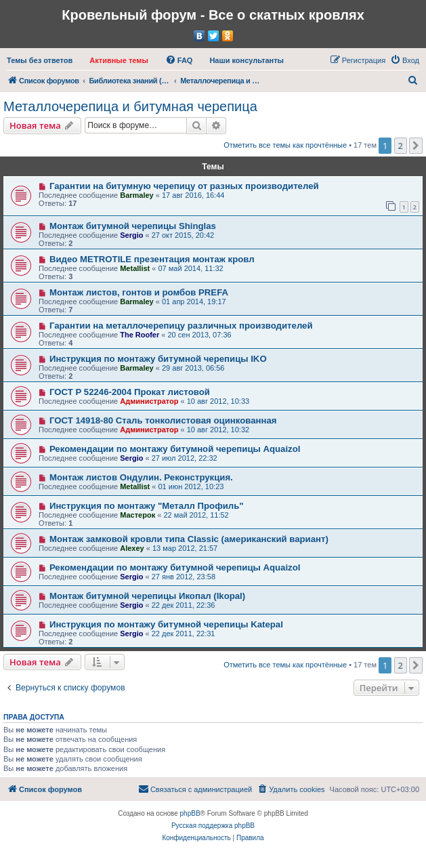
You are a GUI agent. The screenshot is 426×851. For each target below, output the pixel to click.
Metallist (135, 268)
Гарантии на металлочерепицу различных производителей (181, 325)
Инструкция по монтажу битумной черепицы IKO (158, 359)
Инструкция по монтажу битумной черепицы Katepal (166, 624)
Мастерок (137, 515)
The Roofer (139, 335)
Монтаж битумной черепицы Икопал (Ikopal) (147, 596)
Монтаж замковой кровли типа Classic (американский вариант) (188, 539)
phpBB (190, 813)
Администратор (149, 401)
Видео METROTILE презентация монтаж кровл (152, 259)
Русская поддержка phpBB (213, 825)
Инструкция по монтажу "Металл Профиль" (146, 506)
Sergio (131, 235)
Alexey (132, 548)
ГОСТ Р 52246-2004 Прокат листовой (129, 392)
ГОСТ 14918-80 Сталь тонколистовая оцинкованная (163, 420)
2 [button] (400, 146)
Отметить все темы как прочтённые (285, 145)
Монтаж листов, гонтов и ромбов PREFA (138, 292)
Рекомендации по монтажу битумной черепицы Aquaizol (174, 449)
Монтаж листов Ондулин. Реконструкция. (141, 477)
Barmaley (137, 195)
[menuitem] (39, 60)
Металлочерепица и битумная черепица (130, 106)
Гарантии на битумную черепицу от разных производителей (184, 186)
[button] (416, 146)
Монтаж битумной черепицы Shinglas (132, 226)
